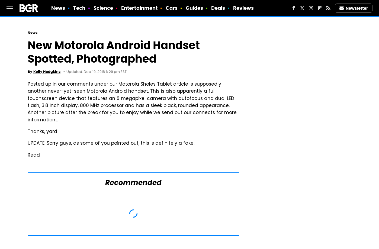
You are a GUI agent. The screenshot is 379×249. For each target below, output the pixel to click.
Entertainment (139, 8)
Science (103, 8)
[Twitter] (302, 8)
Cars (172, 8)
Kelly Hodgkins (46, 71)
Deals (218, 8)
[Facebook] (293, 8)
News (58, 8)
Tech (79, 8)
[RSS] (328, 8)
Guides (194, 8)
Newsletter (353, 8)
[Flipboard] (319, 8)
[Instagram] (311, 8)
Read (34, 155)
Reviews (243, 8)
